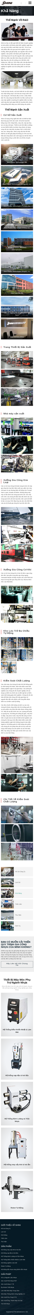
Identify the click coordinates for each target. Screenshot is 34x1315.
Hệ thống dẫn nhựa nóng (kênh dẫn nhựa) (14, 1269)
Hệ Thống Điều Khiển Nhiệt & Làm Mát (17, 1031)
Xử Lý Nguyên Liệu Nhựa (9, 1277)
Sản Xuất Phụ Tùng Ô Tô (9, 1297)
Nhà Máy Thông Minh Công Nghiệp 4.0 (13, 1294)
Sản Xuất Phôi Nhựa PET (9, 1281)
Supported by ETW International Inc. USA (17, 1312)
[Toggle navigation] (30, 3)
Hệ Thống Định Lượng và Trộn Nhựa (16, 1120)
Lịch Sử (17, 882)
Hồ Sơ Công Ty (20, 871)
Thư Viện (18, 915)
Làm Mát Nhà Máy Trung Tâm (10, 1290)
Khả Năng (18, 893)
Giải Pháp (6, 1274)
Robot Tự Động (17, 1208)
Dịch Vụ (17, 926)
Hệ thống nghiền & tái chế (9, 1263)
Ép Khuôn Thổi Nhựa (7, 1287)
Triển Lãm (18, 904)
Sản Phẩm (6, 1246)
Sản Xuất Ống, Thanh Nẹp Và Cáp (11, 1300)
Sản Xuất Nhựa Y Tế (7, 1284)
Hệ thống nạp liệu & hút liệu (17, 1075)
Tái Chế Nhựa (5, 1303)
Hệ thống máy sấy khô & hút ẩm (17, 1165)
